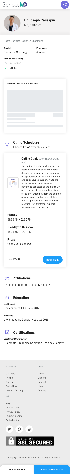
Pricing (9, 378)
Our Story (10, 373)
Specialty (8, 48)
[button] (13, 182)
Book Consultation (52, 469)
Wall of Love (12, 386)
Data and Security (14, 390)
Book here (52, 259)
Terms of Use (12, 407)
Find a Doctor (12, 420)
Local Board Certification (15, 339)
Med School (9, 304)
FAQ (8, 403)
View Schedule (16, 469)
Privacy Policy (13, 412)
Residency (8, 315)
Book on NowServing (13, 59)
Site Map (42, 390)
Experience (41, 48)
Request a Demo (14, 416)
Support (42, 382)
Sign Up (9, 382)
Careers (42, 378)
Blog (40, 386)
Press (41, 373)
